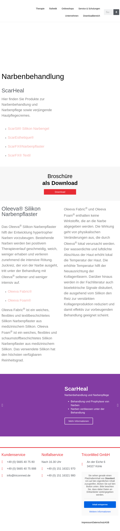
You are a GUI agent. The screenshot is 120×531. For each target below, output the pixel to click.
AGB (107, 522)
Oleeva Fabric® (20, 291)
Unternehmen (71, 16)
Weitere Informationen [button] (100, 511)
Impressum (87, 522)
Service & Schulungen (89, 8)
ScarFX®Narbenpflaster (26, 146)
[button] (2, 405)
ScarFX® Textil (19, 155)
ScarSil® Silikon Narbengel (28, 128)
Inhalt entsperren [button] (100, 504)
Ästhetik (53, 8)
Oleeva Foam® (19, 300)
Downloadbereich (91, 16)
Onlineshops (68, 8)
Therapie (40, 8)
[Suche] (116, 12)
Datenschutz (98, 522)
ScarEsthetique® (21, 137)
